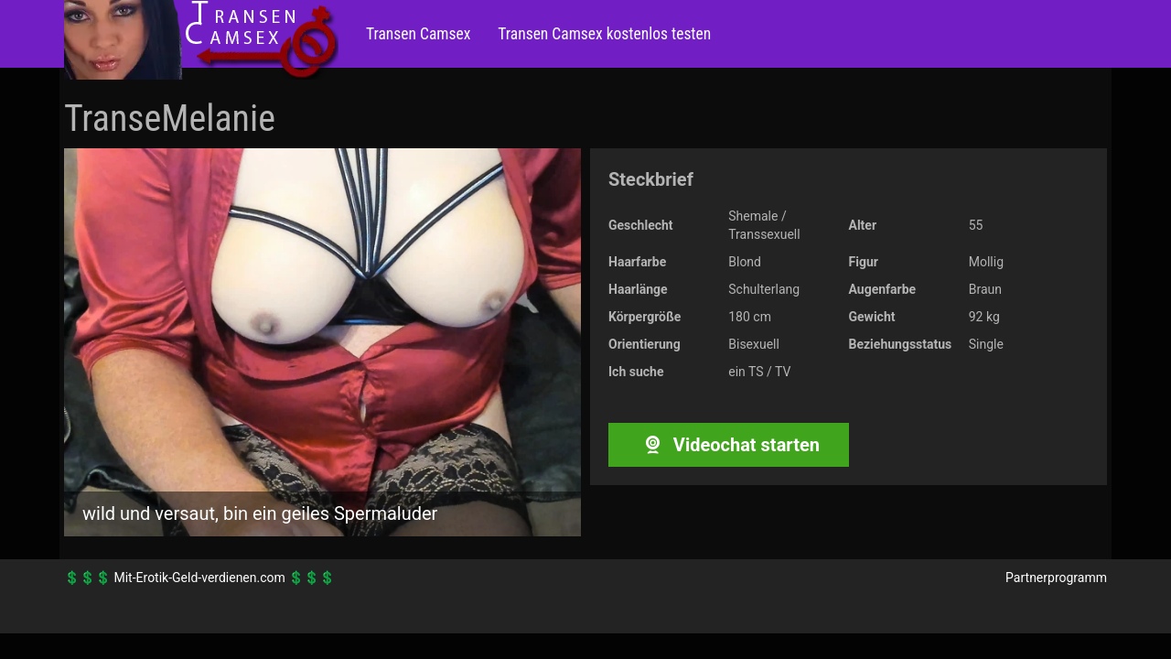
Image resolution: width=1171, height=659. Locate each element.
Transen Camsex (418, 34)
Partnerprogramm (1056, 577)
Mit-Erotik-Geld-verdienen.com (199, 577)
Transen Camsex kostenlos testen (604, 34)
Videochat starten (729, 445)
